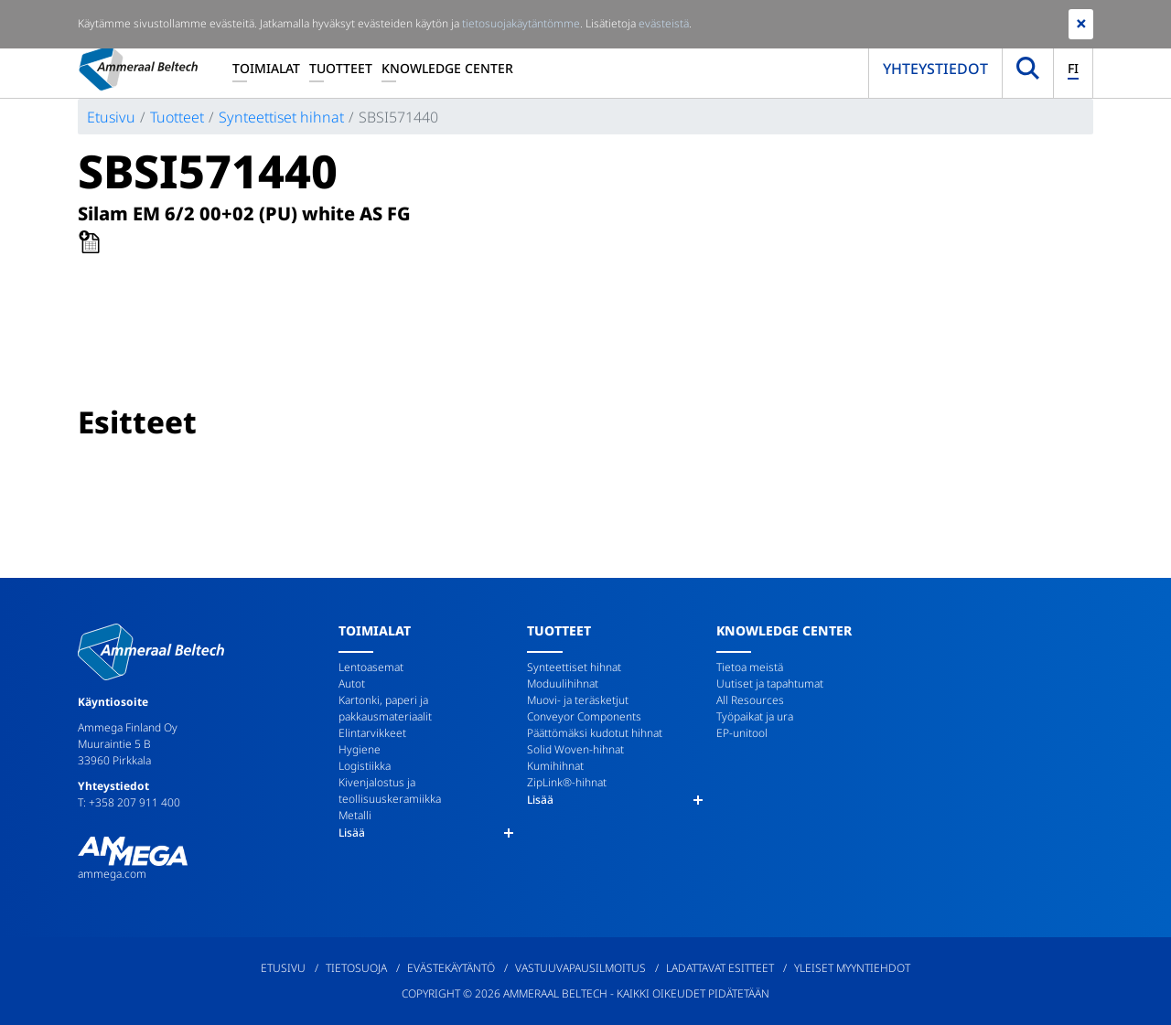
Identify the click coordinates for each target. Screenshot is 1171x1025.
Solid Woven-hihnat (575, 749)
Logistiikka (364, 766)
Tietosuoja (356, 968)
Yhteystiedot (935, 69)
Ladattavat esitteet (720, 968)
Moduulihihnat (562, 683)
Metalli (354, 815)
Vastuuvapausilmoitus (580, 968)
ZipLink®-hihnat (567, 782)
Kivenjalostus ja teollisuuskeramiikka (389, 790)
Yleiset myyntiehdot (852, 968)
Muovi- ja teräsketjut (577, 700)
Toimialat (266, 68)
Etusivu (111, 117)
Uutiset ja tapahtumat (769, 683)
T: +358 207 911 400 (129, 802)
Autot (351, 683)
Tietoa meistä (749, 667)
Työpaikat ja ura (754, 716)
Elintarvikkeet (372, 733)
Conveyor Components (584, 716)
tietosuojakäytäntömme (521, 23)
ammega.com (112, 873)
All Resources (750, 700)
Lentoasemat (370, 667)
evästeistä (664, 23)
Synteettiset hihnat (281, 117)
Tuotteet (340, 68)
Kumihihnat (555, 766)
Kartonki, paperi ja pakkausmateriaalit (385, 708)
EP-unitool (742, 733)
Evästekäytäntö (451, 968)
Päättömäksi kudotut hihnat (594, 733)
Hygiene (359, 749)
